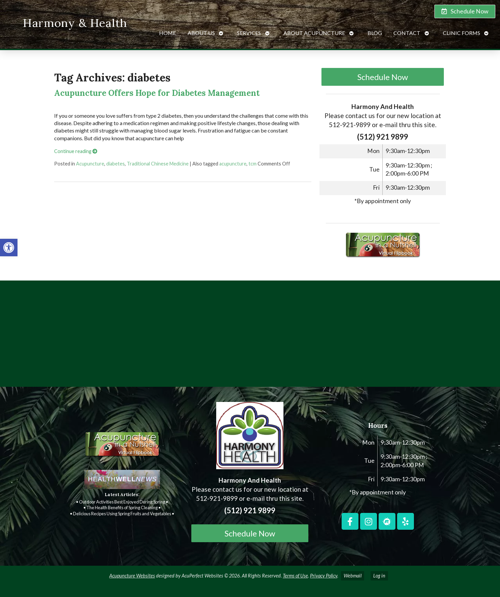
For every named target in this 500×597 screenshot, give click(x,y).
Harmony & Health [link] (75, 22)
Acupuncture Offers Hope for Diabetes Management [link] (157, 93)
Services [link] (249, 33)
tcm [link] (252, 163)
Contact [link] (406, 33)
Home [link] (167, 33)
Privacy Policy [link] (323, 576)
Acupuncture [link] (90, 163)
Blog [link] (375, 33)
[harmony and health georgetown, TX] (250, 336)
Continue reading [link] (75, 151)
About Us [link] (201, 33)
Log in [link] (379, 576)
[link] (8, 247)
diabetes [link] (115, 163)
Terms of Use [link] (295, 576)
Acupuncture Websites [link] (132, 576)
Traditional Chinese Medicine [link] (158, 163)
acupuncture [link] (232, 163)
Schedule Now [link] (382, 77)
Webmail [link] (352, 576)
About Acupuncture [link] (314, 33)
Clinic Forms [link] (461, 33)
